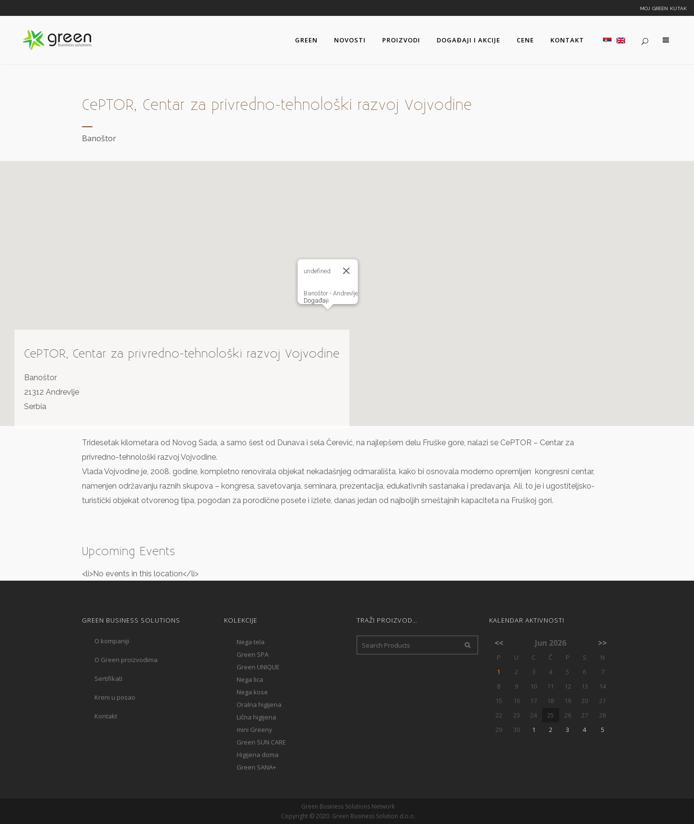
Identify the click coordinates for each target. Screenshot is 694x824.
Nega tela (251, 642)
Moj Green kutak (663, 8)
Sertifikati (108, 678)
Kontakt (105, 716)
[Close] (346, 270)
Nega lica (250, 679)
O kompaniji (111, 641)
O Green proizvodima (126, 659)
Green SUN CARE (261, 742)
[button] (327, 318)
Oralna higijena (259, 704)
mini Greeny (254, 729)
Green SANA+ (256, 767)
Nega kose (252, 692)
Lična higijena (256, 717)
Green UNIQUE (258, 667)
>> (602, 643)
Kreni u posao (114, 697)
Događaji (316, 300)
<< (498, 643)
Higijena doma (258, 754)
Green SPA (252, 654)
